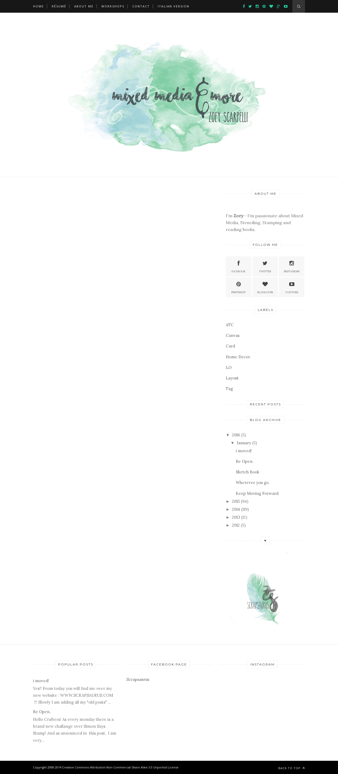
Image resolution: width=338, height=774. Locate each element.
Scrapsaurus (137, 679)
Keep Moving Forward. (257, 493)
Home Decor (238, 356)
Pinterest (238, 287)
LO (229, 367)
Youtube (291, 287)
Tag (229, 388)
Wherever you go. (253, 482)
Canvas (233, 335)
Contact (141, 6)
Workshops (112, 6)
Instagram (291, 266)
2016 (236, 434)
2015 (236, 501)
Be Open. (244, 461)
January (244, 442)
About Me (83, 6)
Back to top (291, 768)
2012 (236, 525)
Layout (232, 378)
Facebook (239, 266)
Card (230, 345)
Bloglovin (265, 287)
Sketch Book (247, 471)
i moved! (244, 450)
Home (38, 6)
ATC (230, 324)
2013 (236, 517)
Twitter (265, 266)
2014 (236, 509)
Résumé (59, 6)
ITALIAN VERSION (173, 6)
